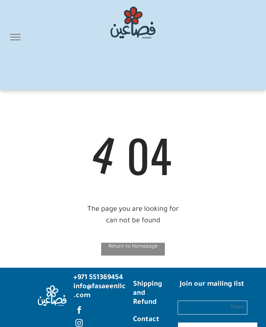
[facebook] (79, 311)
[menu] (15, 37)
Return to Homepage (133, 247)
